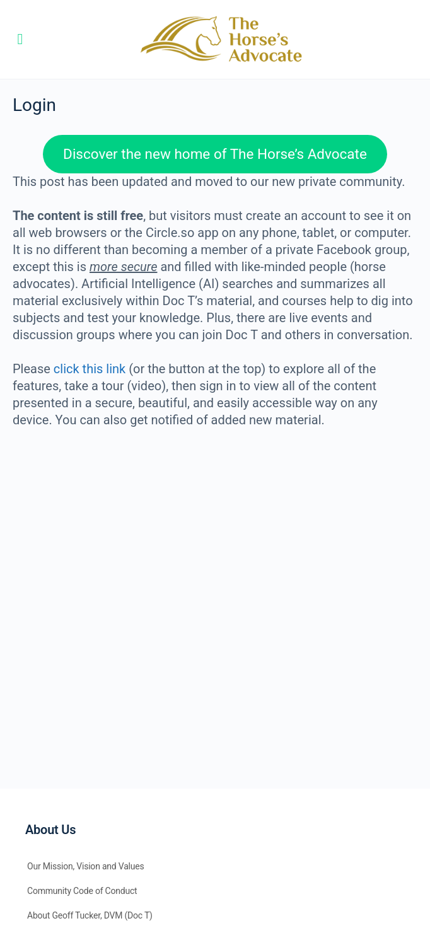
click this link (89, 368)
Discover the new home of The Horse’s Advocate (215, 154)
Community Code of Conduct (82, 891)
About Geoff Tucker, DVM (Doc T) (90, 915)
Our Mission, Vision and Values (85, 866)
